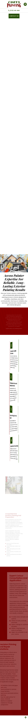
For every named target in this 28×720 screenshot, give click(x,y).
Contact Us (14, 16)
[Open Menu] (25, 4)
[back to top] (25, 717)
